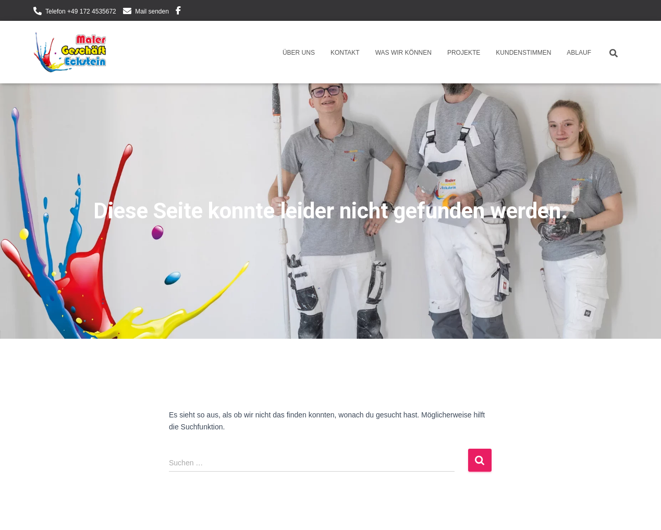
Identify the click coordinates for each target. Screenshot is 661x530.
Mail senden (152, 11)
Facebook (178, 12)
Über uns (299, 52)
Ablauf (579, 52)
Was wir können (403, 52)
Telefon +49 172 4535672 (80, 11)
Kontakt (345, 52)
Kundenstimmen (523, 52)
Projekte (463, 52)
